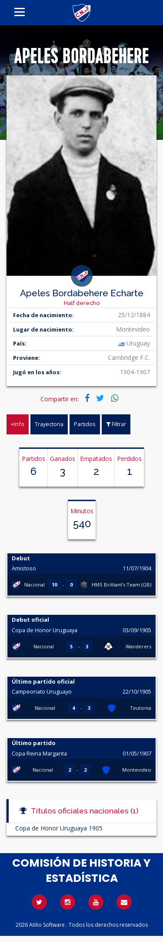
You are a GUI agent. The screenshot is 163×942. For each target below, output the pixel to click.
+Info (17, 424)
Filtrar (116, 424)
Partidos (85, 424)
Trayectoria (49, 424)
